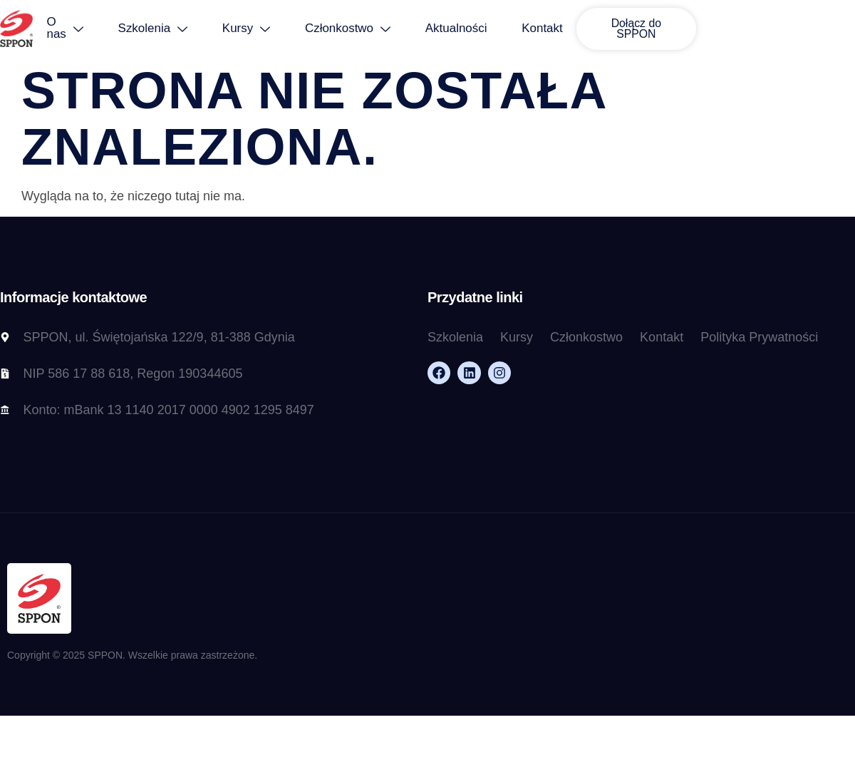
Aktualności (475, 29)
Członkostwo (365, 29)
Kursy (262, 29)
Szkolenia (168, 29)
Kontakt (562, 29)
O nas (79, 28)
